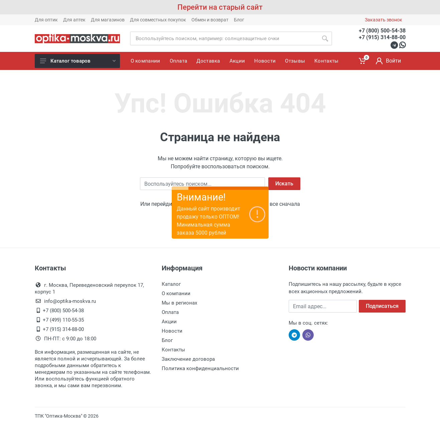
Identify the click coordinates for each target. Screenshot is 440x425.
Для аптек (74, 19)
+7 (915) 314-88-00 (382, 37)
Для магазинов (108, 19)
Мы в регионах (179, 303)
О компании (176, 293)
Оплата (170, 312)
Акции (169, 322)
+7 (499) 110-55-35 (63, 320)
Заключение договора (188, 359)
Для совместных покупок (158, 19)
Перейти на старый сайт (220, 7)
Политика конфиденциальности (200, 368)
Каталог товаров (78, 61)
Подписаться (382, 306)
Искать (284, 183)
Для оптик (46, 19)
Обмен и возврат (210, 19)
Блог (239, 19)
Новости (172, 331)
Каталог (171, 284)
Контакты (173, 350)
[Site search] (224, 38)
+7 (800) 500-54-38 (382, 30)
